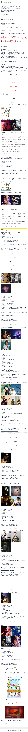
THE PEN (15, 192)
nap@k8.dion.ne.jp (7, 7)
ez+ (22, 382)
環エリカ (15, 382)
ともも (19, 119)
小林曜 (21, 530)
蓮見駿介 (17, 530)
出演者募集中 (4, 30)
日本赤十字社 (19, 146)
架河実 (19, 271)
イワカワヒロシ (4, 327)
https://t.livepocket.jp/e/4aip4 (7, 315)
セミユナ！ (3, 624)
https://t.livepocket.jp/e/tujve (7, 425)
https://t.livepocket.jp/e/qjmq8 (7, 570)
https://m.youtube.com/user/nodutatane (7, 42)
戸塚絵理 (8, 624)
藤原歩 (2, 452)
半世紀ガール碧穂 (4, 192)
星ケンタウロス (14, 271)
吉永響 (2, 530)
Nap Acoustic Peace (9, 104)
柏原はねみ (10, 327)
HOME (2, 19)
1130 (24, 382)
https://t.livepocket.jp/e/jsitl (7, 370)
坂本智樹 (3, 483)
